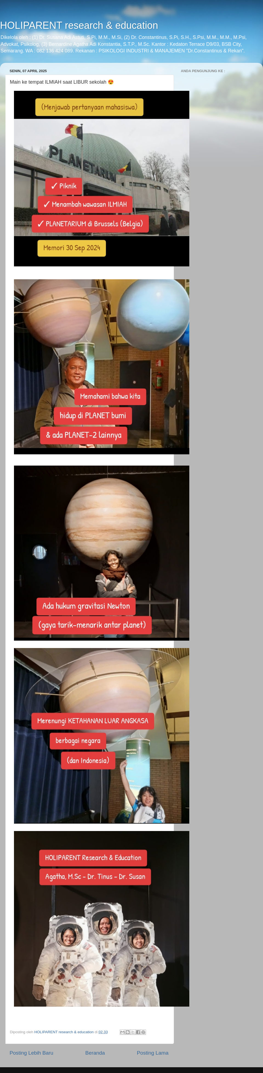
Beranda (95, 1053)
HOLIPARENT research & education (79, 25)
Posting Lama (152, 1053)
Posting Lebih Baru (31, 1053)
